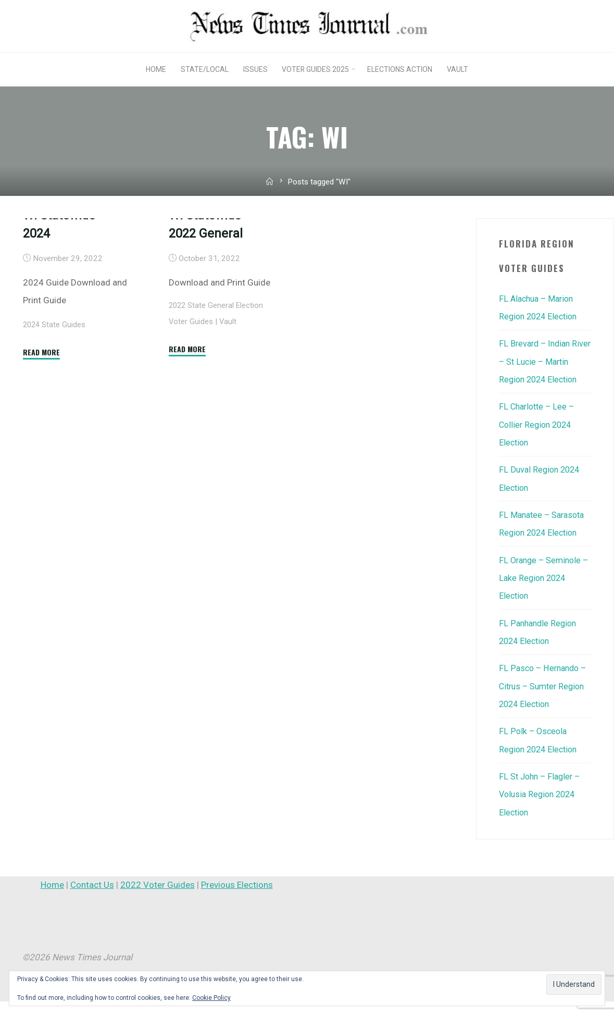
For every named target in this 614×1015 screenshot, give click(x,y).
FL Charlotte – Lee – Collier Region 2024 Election (539, 441)
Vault (228, 390)
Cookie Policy (211, 997)
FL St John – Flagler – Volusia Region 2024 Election (542, 808)
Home (52, 898)
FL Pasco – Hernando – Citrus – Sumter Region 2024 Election (545, 701)
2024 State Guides (55, 394)
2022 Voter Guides (157, 898)
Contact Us (92, 898)
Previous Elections (237, 898)
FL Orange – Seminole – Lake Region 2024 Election (542, 593)
